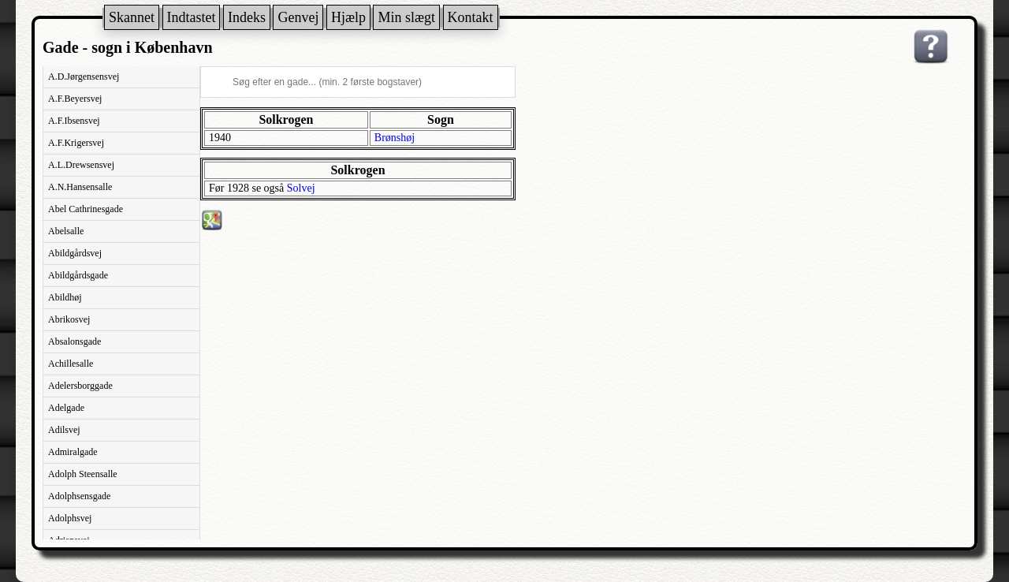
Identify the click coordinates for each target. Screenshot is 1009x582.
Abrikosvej (69, 319)
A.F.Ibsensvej (74, 120)
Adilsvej (64, 429)
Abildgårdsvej (75, 253)
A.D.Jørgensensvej (83, 76)
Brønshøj (394, 138)
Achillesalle (70, 363)
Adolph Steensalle (82, 473)
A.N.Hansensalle (80, 186)
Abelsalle (66, 231)
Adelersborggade (80, 385)
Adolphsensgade (79, 496)
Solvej (301, 188)
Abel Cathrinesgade (85, 209)
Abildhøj (65, 297)
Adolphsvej (69, 518)
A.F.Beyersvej (75, 98)
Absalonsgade (74, 341)
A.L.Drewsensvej (81, 164)
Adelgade (66, 407)
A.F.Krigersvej (76, 142)
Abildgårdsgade (78, 275)
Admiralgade (73, 451)
